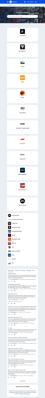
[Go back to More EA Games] (22, 205)
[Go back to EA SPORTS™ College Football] (22, 128)
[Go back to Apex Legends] (22, 112)
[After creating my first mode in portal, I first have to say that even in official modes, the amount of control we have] (22, 340)
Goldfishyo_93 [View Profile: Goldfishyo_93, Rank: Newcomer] (11, 354)
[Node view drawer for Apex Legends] (22, 116)
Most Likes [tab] (17, 270)
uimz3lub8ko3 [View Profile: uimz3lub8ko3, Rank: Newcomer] (10, 288)
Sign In (36, 1)
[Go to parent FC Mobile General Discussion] (30, 288)
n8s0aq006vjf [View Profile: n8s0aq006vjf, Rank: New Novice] (10, 299)
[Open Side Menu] (7, 2)
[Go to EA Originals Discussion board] (9, 231)
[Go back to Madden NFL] (22, 159)
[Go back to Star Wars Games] (22, 189)
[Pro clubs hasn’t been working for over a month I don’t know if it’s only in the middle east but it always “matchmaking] (22, 330)
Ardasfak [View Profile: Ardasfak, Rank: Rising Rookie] (9, 312)
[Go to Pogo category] (9, 255)
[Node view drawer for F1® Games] (22, 147)
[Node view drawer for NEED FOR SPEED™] (22, 178)
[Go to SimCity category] (9, 259)
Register (32, 1)
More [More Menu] (33, 270)
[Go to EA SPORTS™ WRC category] (9, 239)
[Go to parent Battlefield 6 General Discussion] (30, 343)
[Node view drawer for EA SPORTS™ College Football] (22, 132)
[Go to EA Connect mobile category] (9, 227)
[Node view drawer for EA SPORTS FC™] (22, 55)
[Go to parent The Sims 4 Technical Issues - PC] (15, 301)
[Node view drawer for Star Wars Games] (22, 193)
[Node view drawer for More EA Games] (22, 209)
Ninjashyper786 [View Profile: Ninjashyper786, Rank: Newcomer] (11, 323)
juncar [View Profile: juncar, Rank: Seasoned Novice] (9, 364)
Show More (22, 381)
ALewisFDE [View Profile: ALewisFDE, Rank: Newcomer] (10, 343)
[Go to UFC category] (9, 263)
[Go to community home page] (13, 2)
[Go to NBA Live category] (9, 243)
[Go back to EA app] (22, 97)
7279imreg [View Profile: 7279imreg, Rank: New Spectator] (10, 279)
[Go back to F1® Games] (22, 143)
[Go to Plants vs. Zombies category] (9, 251)
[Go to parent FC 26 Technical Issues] (30, 323)
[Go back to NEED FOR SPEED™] (22, 174)
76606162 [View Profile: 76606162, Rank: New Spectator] (10, 332)
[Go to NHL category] (9, 247)
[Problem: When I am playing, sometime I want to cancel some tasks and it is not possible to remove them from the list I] (22, 373)
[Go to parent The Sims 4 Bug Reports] (28, 365)
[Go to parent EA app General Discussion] (30, 354)
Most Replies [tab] (28, 270)
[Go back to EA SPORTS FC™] (22, 51)
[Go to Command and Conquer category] (9, 219)
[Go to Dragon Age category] (9, 223)
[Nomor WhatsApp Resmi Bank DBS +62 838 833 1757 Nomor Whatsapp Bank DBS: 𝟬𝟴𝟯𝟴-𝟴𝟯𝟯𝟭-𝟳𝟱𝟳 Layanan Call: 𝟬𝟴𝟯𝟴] (22, 286)
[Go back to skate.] (22, 82)
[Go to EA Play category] (9, 235)
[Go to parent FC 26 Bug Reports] (27, 312)
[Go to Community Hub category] (9, 215)
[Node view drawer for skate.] (22, 86)
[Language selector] (25, 2)
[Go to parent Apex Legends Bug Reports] (30, 279)
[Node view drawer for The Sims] (22, 70)
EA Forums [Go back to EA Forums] (9, 5)
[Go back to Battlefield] (22, 35)
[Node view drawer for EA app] (22, 101)
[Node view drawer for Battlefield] (22, 39)
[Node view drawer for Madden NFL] (22, 163)
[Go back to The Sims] (23, 66)
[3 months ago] (21, 279)
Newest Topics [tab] (11, 270)
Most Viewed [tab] (22, 270)
